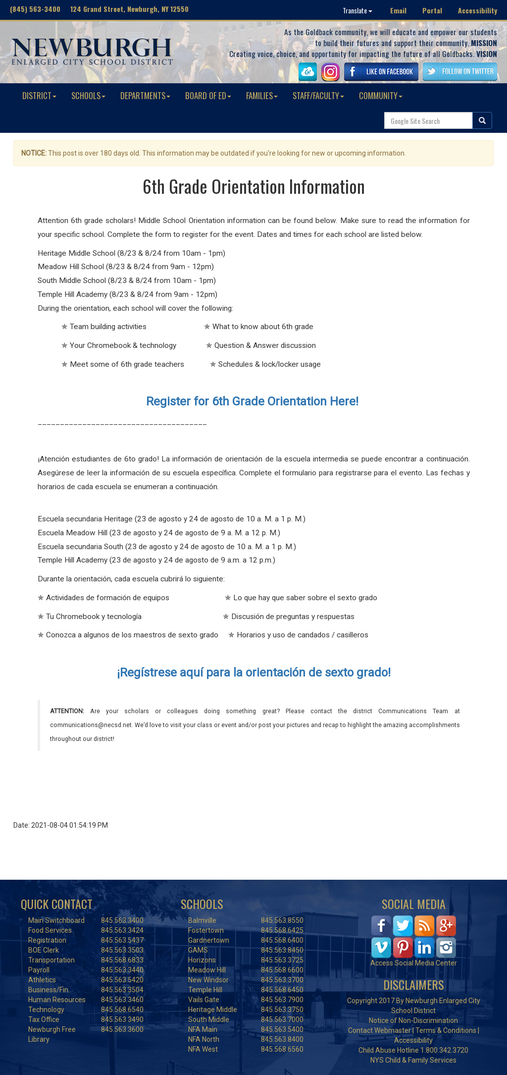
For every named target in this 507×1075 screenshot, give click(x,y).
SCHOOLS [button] (88, 95)
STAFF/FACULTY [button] (318, 95)
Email (398, 10)
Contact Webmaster (379, 1030)
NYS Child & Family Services (413, 1060)
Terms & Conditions (445, 1030)
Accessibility (477, 10)
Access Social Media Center (413, 963)
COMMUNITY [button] (381, 95)
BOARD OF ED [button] (208, 95)
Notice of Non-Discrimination (413, 1020)
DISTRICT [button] (39, 95)
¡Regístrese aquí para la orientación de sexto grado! (254, 672)
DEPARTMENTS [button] (145, 95)
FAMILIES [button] (262, 95)
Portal (432, 10)
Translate (357, 10)
